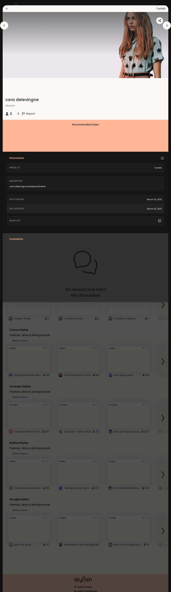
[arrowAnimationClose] (4, 25)
